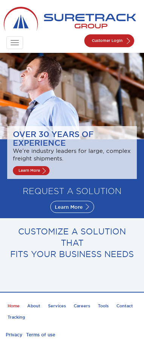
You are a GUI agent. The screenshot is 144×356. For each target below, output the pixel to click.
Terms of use (40, 334)
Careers (82, 306)
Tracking (16, 317)
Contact (124, 306)
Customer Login (107, 41)
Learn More (29, 170)
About (33, 306)
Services (57, 306)
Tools (103, 306)
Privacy (14, 334)
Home (14, 306)
